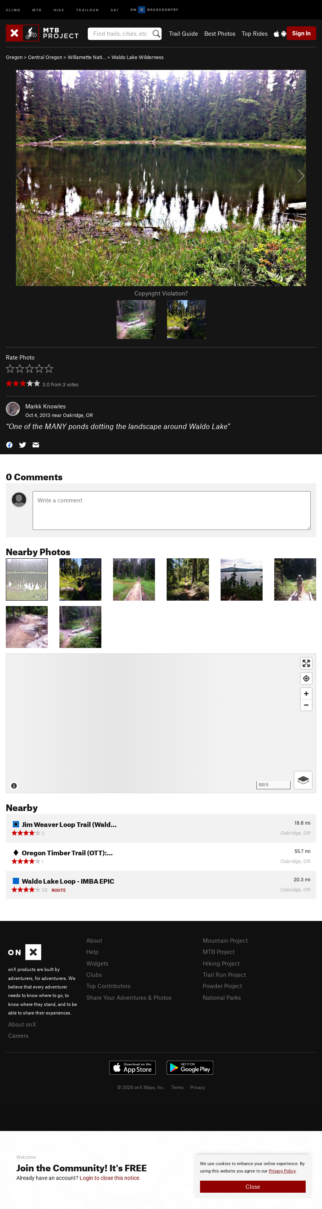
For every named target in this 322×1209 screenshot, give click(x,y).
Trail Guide (183, 33)
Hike (59, 9)
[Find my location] (306, 678)
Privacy (197, 1087)
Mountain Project (225, 940)
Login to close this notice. (110, 1178)
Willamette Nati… (87, 57)
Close (252, 1186)
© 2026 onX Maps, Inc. (141, 1087)
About (94, 940)
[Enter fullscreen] (306, 663)
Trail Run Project (224, 974)
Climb (13, 9)
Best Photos (219, 33)
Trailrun (87, 9)
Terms (177, 1087)
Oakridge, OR (78, 415)
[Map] (161, 723)
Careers (18, 1035)
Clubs (94, 974)
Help (92, 951)
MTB (37, 9)
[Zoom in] (306, 693)
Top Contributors (108, 985)
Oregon (14, 57)
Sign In (301, 33)
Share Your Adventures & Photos (128, 997)
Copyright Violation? (161, 293)
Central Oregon (45, 57)
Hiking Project (221, 963)
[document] (253, 1176)
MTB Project (219, 951)
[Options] (303, 780)
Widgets (97, 963)
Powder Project (222, 985)
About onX (22, 1024)
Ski (115, 9)
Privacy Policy (282, 1171)
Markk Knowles (45, 406)
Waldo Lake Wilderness (137, 57)
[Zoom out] (306, 704)
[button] (9, 444)
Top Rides (255, 33)
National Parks (222, 997)
